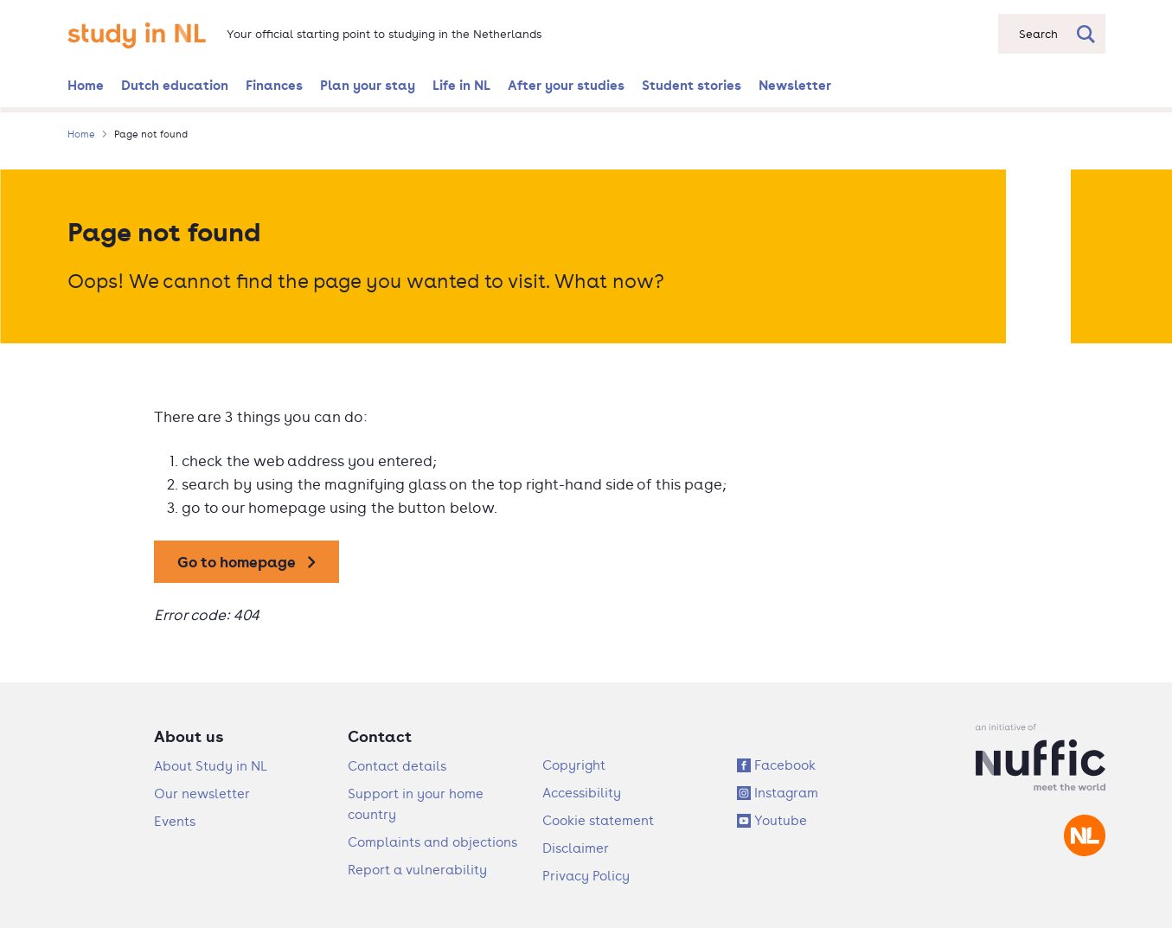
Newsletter (795, 84)
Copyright (573, 765)
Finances (274, 84)
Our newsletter (202, 793)
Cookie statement (598, 820)
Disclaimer (575, 848)
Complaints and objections (432, 842)
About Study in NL (210, 766)
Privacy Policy (586, 875)
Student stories (691, 84)
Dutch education (174, 84)
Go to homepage (236, 562)
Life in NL (461, 84)
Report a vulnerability (417, 869)
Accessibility (581, 792)
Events (174, 821)
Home (85, 84)
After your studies (566, 84)
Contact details (397, 766)
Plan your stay (367, 84)
